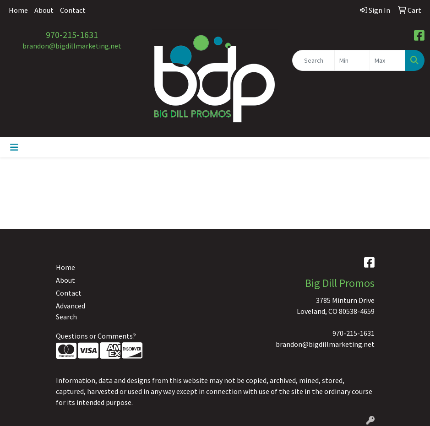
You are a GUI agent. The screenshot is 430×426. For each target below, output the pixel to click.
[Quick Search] (313, 60)
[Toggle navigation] (14, 147)
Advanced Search (70, 311)
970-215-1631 (72, 34)
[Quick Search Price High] (387, 60)
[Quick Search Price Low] (352, 60)
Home (18, 10)
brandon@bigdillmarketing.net (71, 45)
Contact (73, 10)
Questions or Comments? (96, 335)
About (44, 10)
